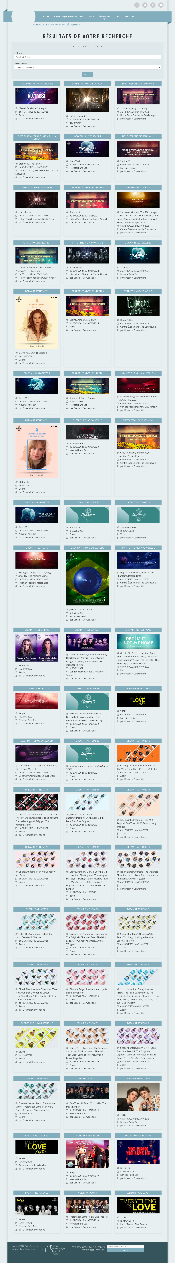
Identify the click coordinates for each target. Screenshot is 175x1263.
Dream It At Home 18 (87, 688)
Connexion (129, 16)
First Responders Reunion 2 (87, 373)
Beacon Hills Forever (37, 502)
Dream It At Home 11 (87, 847)
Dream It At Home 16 (138, 740)
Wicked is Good (87, 1078)
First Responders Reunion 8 (138, 83)
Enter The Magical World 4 (87, 83)
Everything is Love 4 (138, 1078)
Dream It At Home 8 (87, 909)
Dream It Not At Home (138, 629)
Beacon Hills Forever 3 (138, 242)
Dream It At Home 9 (37, 909)
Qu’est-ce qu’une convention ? (68, 16)
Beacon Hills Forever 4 (87, 136)
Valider (87, 74)
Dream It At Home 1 (37, 1078)
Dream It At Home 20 (87, 502)
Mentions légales (59, 1248)
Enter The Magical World (37, 187)
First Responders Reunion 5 (87, 187)
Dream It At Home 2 (138, 1023)
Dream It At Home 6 (37, 964)
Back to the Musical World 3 (87, 547)
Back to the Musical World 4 (138, 373)
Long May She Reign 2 (37, 688)
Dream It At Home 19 (138, 502)
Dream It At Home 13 (138, 789)
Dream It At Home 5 (87, 964)
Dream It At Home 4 (138, 964)
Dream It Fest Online (37, 629)
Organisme (21, 63)
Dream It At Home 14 (87, 789)
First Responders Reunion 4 (37, 242)
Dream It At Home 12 (37, 847)
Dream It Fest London (87, 629)
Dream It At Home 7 (138, 909)
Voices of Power (87, 1192)
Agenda (91, 16)
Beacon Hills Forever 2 (37, 373)
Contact (55, 1245)
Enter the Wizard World (138, 291)
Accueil (46, 16)
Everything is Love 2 (36, 1192)
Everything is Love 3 (36, 1135)
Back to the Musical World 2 (138, 547)
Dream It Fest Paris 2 (138, 187)
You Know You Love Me (138, 1135)
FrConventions (33, 1246)
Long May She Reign (87, 1135)
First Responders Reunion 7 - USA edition (37, 137)
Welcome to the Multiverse (37, 83)
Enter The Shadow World (87, 420)
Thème (18, 53)
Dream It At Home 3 (87, 1023)
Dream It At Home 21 (37, 420)
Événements (104, 16)
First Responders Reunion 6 (138, 136)
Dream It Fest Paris (37, 547)
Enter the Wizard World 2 (87, 242)
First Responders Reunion (138, 420)
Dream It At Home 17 (87, 740)
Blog (116, 16)
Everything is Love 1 (138, 1192)
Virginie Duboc (30, 1249)
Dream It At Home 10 (138, 847)
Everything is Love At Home (37, 1023)
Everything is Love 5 (138, 688)
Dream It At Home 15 (37, 789)
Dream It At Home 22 (37, 291)
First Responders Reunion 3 (87, 291)
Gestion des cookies (57, 1252)
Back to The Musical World (37, 740)
